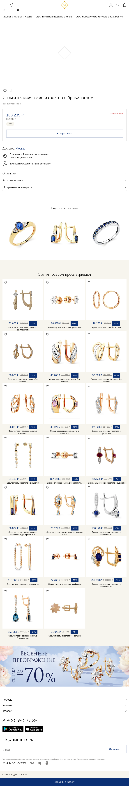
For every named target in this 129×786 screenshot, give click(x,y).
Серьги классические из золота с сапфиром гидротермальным (23, 533)
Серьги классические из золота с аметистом (64, 432)
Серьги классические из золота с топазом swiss (64, 533)
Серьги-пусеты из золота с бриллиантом (64, 483)
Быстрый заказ (64, 133)
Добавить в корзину (64, 782)
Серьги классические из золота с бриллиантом (23, 328)
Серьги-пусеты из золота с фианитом (64, 327)
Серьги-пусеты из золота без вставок (64, 636)
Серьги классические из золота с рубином (106, 483)
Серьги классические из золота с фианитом (23, 432)
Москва (11, 4)
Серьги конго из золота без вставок (106, 327)
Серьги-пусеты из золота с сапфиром (64, 584)
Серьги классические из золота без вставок (22, 380)
